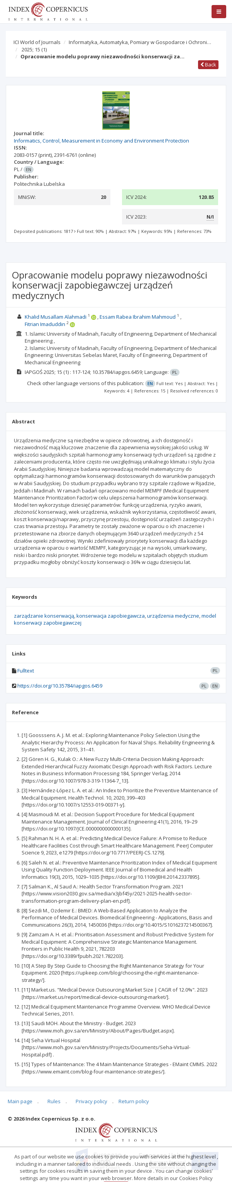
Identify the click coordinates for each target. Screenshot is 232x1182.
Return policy (134, 1101)
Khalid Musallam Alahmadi (55, 316)
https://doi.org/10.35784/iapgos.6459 (59, 685)
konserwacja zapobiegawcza (110, 615)
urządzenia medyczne (173, 615)
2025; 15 (34, 49)
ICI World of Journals (37, 42)
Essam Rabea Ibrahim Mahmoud (138, 316)
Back (208, 64)
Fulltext (25, 670)
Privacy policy (91, 1101)
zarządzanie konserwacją (44, 615)
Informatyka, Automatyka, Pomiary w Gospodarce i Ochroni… (140, 42)
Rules (54, 1101)
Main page (20, 1101)
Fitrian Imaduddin (45, 324)
